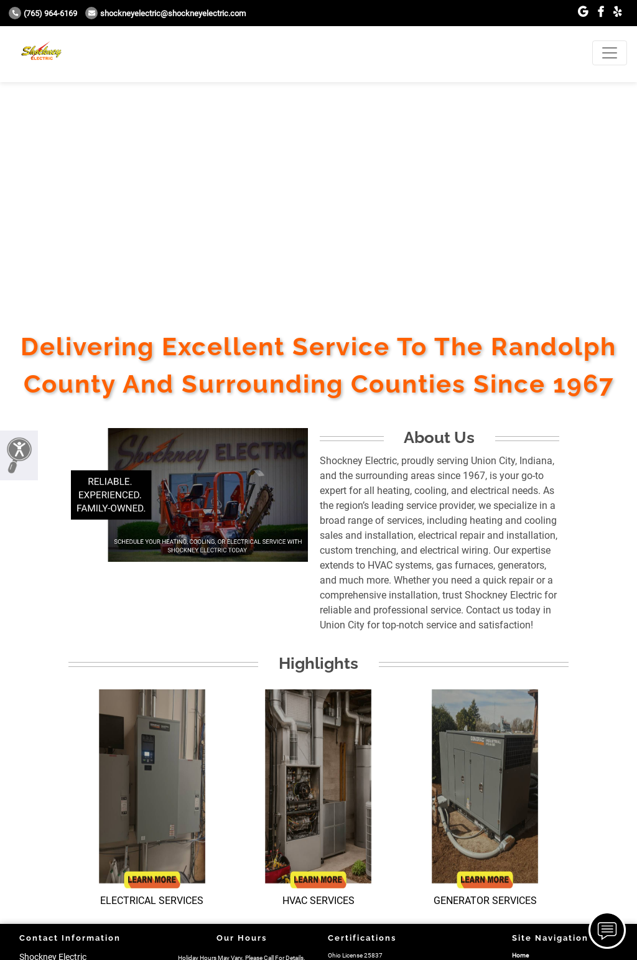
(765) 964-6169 (43, 13)
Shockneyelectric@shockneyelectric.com (165, 13)
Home (520, 955)
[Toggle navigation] (609, 52)
